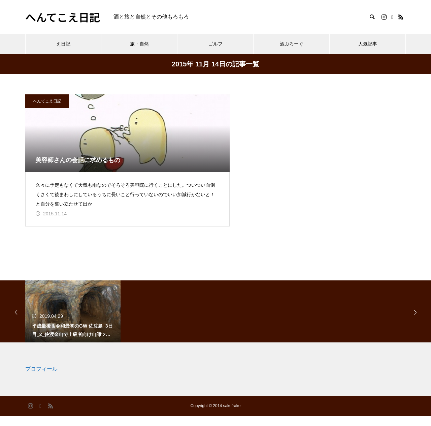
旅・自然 (139, 44)
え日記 (63, 44)
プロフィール (41, 379)
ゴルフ (215, 44)
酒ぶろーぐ (291, 44)
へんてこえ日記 (47, 101)
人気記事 (367, 44)
